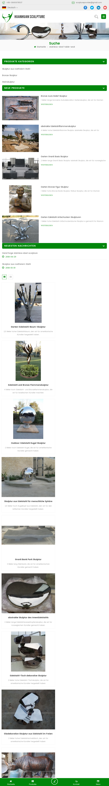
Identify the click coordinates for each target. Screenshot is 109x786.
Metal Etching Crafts (62, 775)
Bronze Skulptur (9, 75)
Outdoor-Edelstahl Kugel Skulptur (27, 382)
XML (83, 743)
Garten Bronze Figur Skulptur (55, 187)
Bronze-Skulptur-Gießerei (47, 760)
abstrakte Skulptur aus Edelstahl (17, 760)
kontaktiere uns (88, 737)
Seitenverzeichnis (62, 743)
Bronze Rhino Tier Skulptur (27, 551)
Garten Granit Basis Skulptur (54, 156)
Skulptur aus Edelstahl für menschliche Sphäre (82, 382)
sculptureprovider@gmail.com (89, 2)
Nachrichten (8, 743)
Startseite (40, 46)
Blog (30, 743)
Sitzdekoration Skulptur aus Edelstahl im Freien (82, 495)
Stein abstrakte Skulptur (74, 760)
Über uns (58, 737)
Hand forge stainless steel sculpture (20, 253)
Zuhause (6, 737)
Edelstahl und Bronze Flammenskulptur (82, 325)
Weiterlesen (47, 104)
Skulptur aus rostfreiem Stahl (16, 69)
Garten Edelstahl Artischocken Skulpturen (61, 217)
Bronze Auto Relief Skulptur (54, 96)
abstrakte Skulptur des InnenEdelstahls (82, 438)
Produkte (32, 737)
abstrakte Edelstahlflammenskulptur (58, 126)
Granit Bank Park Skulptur (27, 438)
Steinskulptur (8, 82)
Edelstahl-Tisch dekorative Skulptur (27, 495)
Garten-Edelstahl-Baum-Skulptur (27, 325)
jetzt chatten (55, 781)
